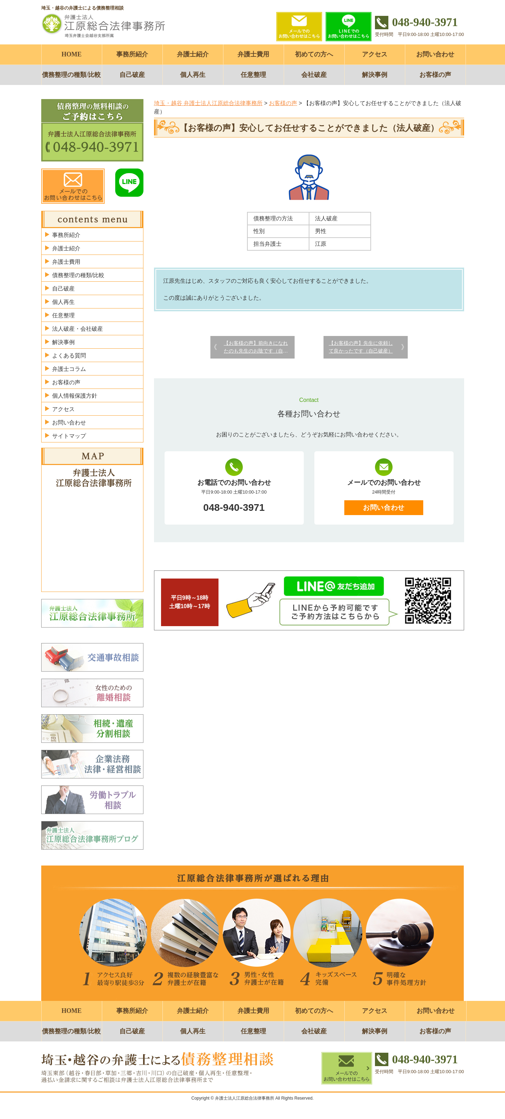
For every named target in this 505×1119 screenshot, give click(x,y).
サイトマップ (69, 436)
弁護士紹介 (193, 54)
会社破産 (314, 74)
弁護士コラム (69, 369)
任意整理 (253, 74)
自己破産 (132, 74)
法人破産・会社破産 (77, 329)
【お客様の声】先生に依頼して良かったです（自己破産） (361, 347)
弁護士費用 (253, 54)
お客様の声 (435, 74)
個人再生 (192, 74)
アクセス (374, 54)
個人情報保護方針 (74, 396)
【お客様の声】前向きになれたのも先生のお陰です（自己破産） (256, 347)
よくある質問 (69, 356)
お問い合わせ (435, 54)
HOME (72, 54)
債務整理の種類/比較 (71, 74)
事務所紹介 (132, 54)
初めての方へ (314, 54)
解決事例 (374, 74)
